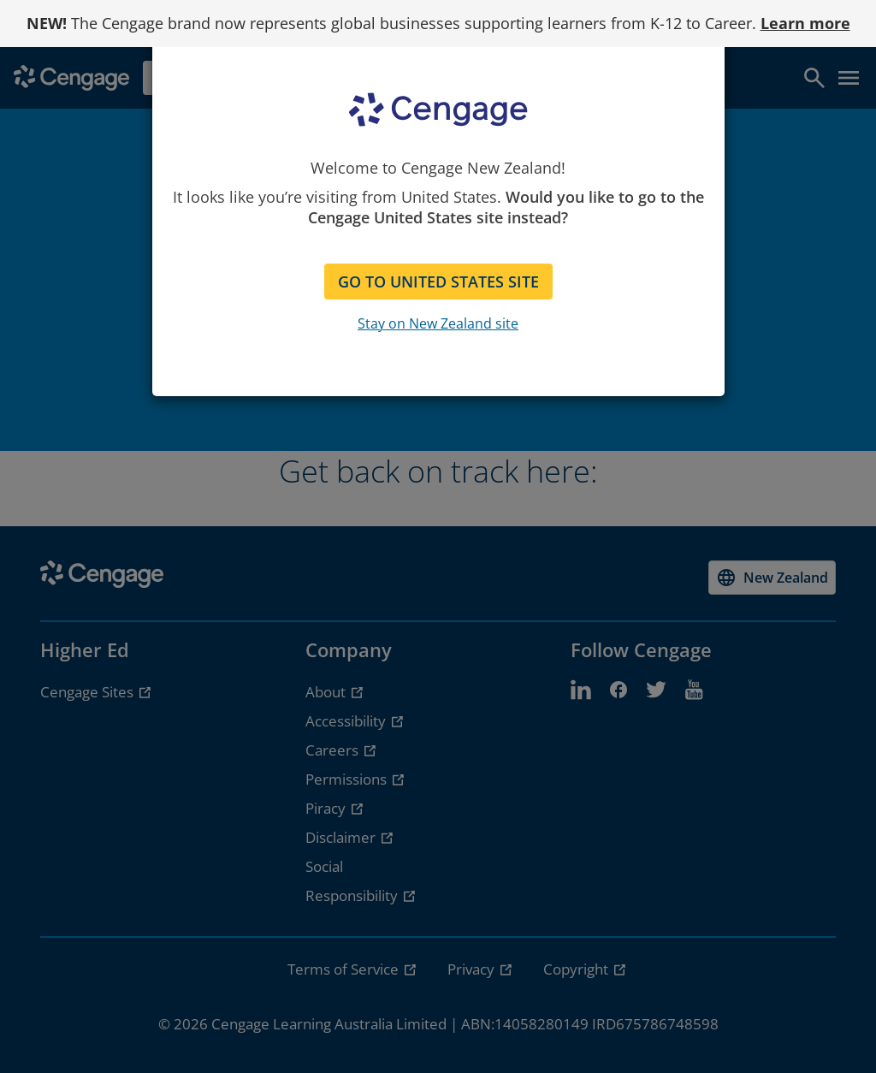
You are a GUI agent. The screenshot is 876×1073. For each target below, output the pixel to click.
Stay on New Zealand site (438, 323)
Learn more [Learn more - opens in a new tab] (805, 23)
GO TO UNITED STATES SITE (438, 281)
